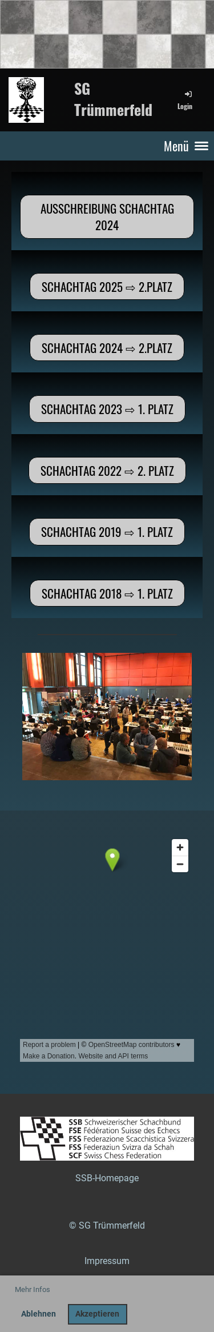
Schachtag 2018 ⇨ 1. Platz (107, 593)
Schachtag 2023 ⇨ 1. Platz (107, 409)
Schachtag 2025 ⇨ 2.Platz (107, 286)
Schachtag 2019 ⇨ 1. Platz (107, 531)
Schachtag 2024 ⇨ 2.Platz (107, 347)
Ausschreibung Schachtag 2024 (107, 216)
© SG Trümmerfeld (107, 1225)
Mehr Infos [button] (32, 1289)
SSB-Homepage (107, 1178)
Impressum (107, 1260)
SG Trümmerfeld (113, 99)
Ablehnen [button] (38, 1314)
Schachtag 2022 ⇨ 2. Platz (107, 470)
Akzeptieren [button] (97, 1314)
